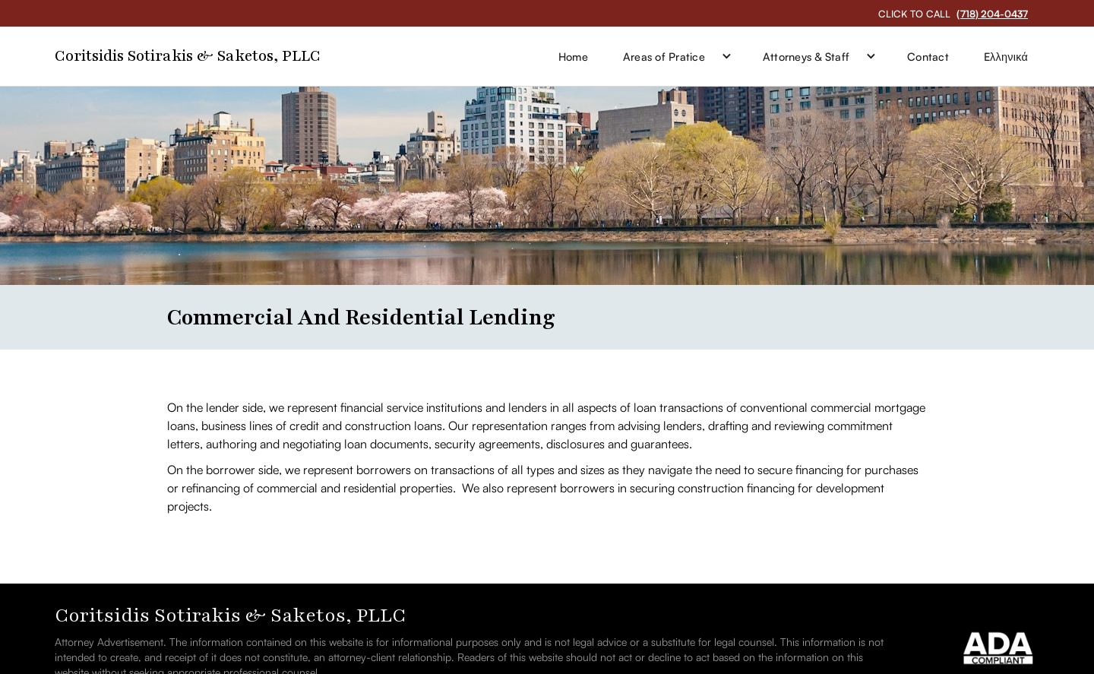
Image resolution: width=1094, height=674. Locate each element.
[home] (188, 56)
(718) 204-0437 (992, 14)
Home (573, 56)
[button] (675, 56)
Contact (928, 56)
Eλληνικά (1006, 56)
